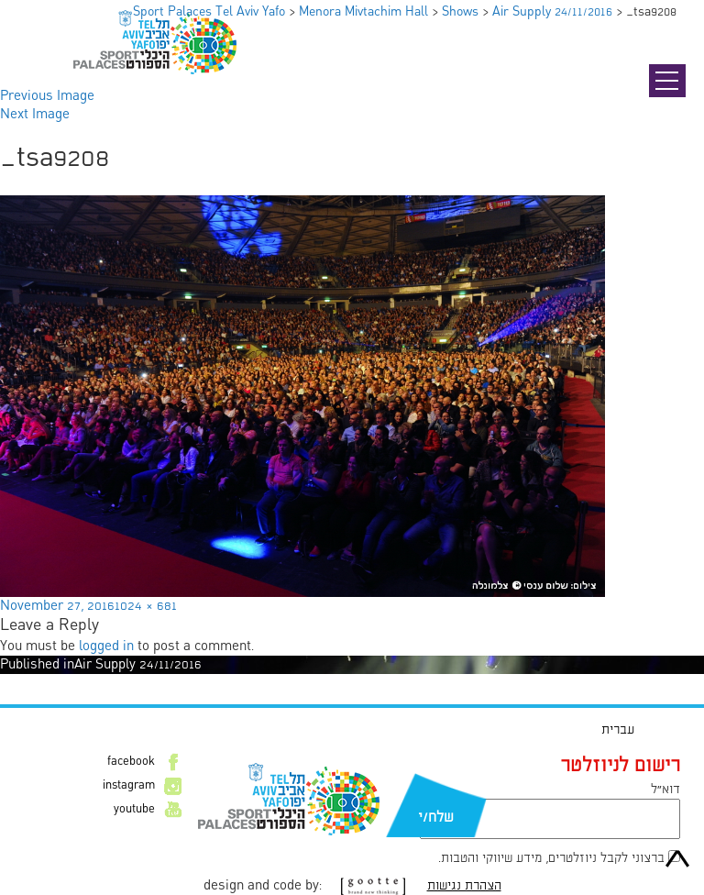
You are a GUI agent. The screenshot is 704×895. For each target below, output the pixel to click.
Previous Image (47, 96)
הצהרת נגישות (464, 885)
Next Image (35, 114)
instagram (129, 785)
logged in (106, 646)
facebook (131, 762)
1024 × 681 (146, 606)
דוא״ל (665, 789)
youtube (134, 809)
